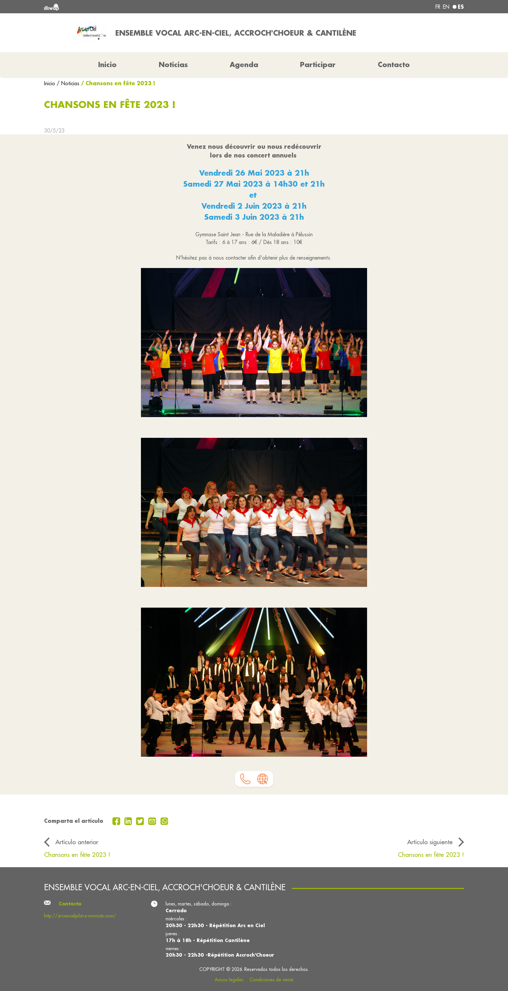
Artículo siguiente (430, 842)
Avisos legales (229, 980)
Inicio (50, 83)
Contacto (394, 64)
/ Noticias (68, 83)
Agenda (244, 64)
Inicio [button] (107, 64)
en (446, 7)
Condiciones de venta (271, 980)
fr (437, 7)
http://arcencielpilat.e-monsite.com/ (80, 916)
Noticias (173, 64)
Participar (318, 64)
